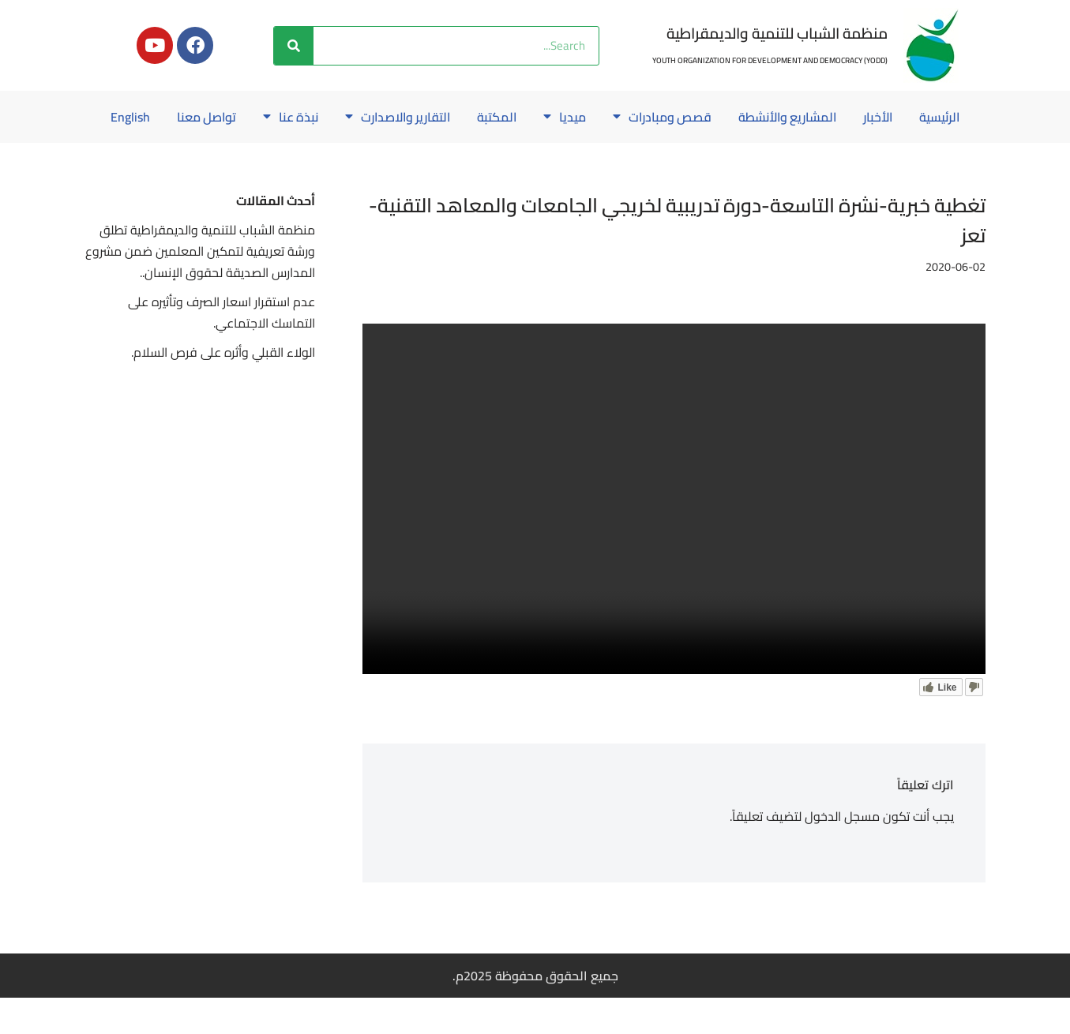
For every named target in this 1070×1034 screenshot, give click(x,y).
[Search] (293, 46)
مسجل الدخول (841, 852)
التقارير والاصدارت (361, 117)
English (535, 153)
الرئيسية (912, 117)
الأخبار (850, 117)
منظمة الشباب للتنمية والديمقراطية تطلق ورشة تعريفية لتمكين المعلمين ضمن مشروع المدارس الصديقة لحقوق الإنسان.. (207, 287)
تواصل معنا (167, 117)
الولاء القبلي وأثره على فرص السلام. (223, 389)
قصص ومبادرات (630, 117)
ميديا (531, 117)
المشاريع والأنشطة (757, 117)
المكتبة (463, 117)
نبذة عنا (252, 117)
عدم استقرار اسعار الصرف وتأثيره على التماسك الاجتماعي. (220, 349)
